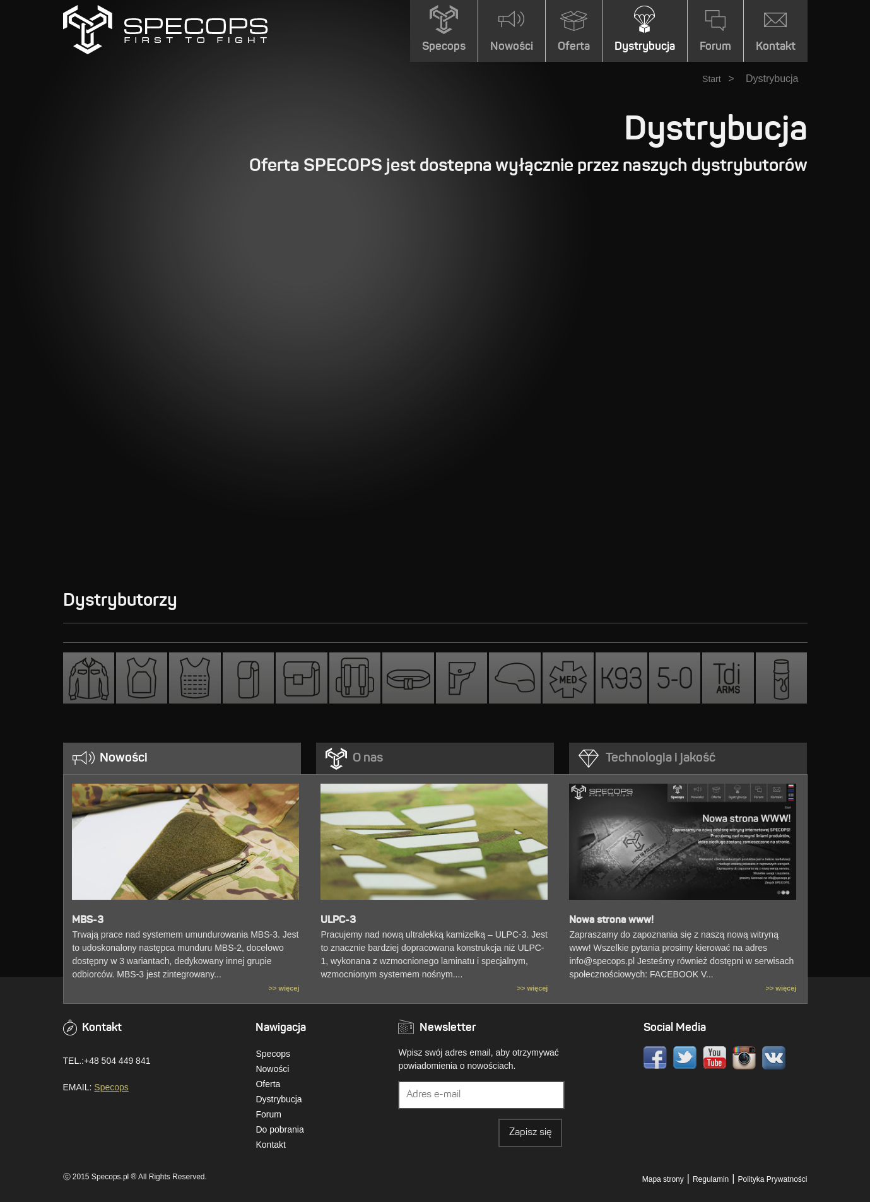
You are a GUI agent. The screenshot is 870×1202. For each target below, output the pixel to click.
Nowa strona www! (611, 921)
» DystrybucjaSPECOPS (165, 29)
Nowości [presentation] (124, 758)
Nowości (272, 1069)
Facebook (655, 1057)
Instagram (744, 1057)
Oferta (268, 1084)
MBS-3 (87, 921)
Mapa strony (663, 1179)
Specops (111, 1087)
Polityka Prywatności (772, 1179)
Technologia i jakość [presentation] (660, 758)
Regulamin (711, 1179)
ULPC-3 (338, 921)
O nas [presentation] (368, 758)
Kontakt (270, 1145)
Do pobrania (279, 1129)
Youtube (714, 1057)
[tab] (182, 758)
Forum (268, 1114)
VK (773, 1057)
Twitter (685, 1057)
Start (711, 79)
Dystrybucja (279, 1099)
